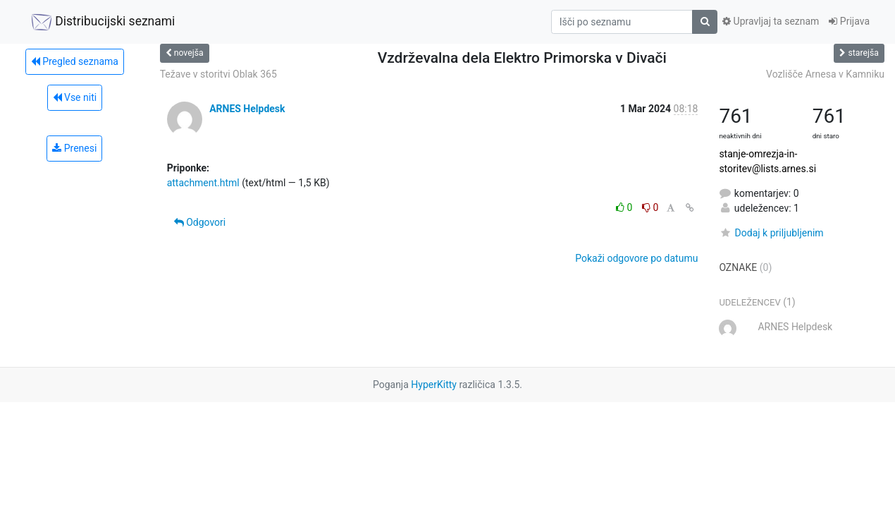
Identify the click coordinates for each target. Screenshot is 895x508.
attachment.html (203, 182)
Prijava (849, 21)
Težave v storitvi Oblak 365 (218, 74)
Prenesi (74, 148)
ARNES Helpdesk (247, 108)
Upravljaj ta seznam (770, 21)
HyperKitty (434, 384)
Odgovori (200, 222)
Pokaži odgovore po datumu (636, 258)
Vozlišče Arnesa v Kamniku (825, 74)
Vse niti (75, 97)
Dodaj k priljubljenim (771, 232)
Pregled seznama (74, 61)
